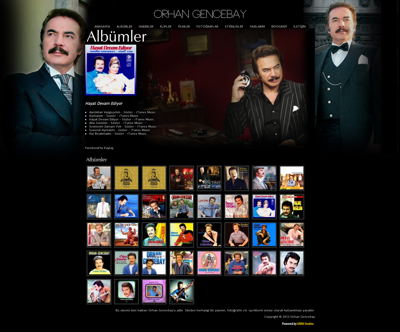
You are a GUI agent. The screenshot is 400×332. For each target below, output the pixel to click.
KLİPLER (165, 26)
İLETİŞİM (300, 26)
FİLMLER (184, 26)
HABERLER (146, 26)
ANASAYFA (102, 26)
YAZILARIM (257, 26)
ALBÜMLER (124, 26)
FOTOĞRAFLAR (207, 26)
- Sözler (126, 112)
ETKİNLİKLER (234, 26)
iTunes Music (145, 112)
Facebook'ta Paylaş (99, 148)
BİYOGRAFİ (279, 26)
